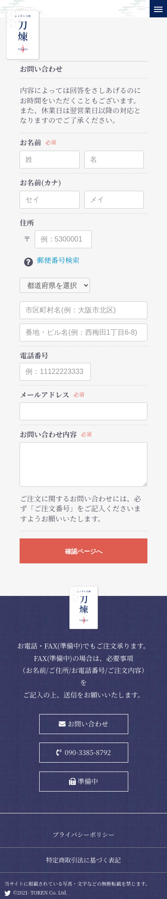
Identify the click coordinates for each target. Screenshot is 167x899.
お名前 (30, 143)
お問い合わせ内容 (48, 434)
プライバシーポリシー (83, 834)
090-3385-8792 (88, 752)
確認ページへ (83, 551)
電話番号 (34, 356)
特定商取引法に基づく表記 (83, 859)
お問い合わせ (88, 723)
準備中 (88, 781)
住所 (27, 223)
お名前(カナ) (40, 183)
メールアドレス (44, 395)
